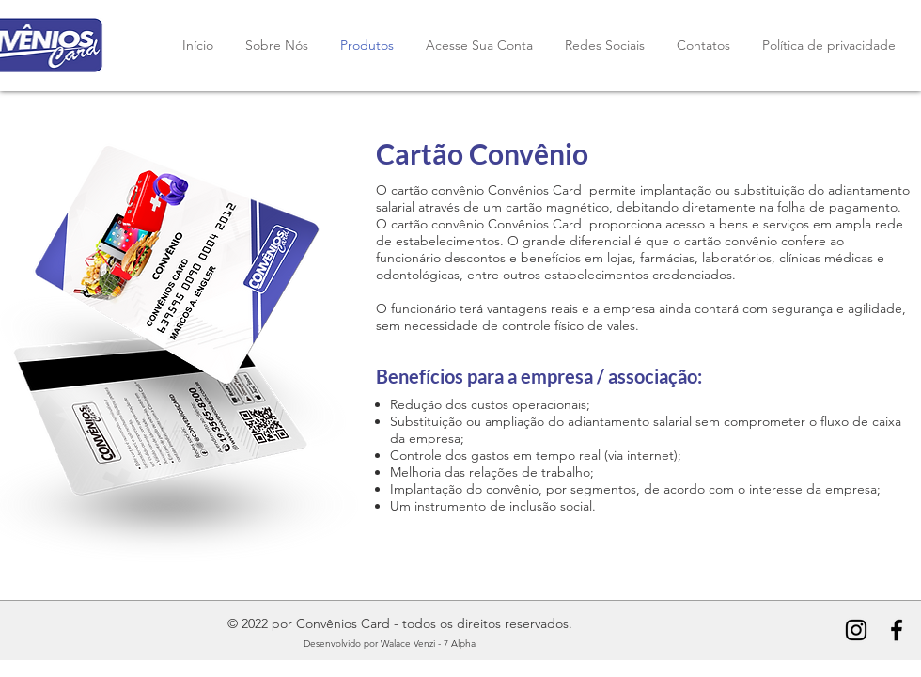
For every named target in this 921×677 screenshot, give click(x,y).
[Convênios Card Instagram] (856, 630)
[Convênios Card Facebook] (896, 630)
